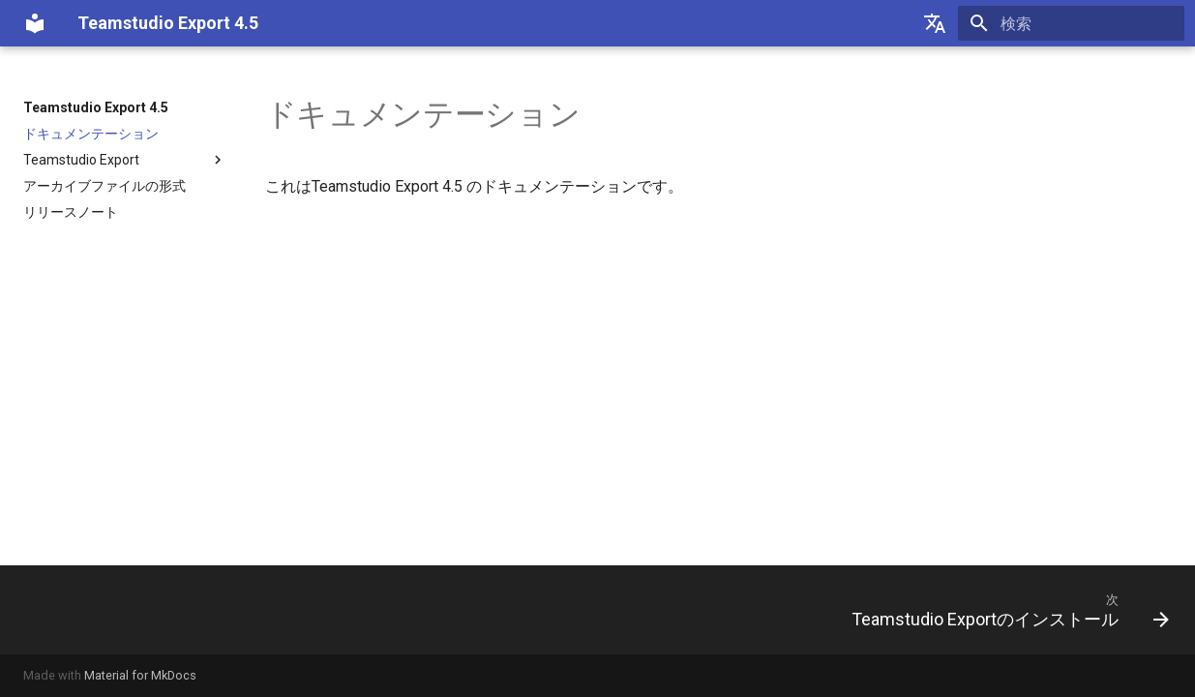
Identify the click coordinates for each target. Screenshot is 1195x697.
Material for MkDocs (140, 675)
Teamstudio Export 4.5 (95, 107)
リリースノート (70, 212)
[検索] (1071, 23)
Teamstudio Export (124, 159)
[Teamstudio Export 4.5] (34, 23)
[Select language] (934, 23)
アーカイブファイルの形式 (104, 186)
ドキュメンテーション (91, 133)
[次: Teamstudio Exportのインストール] (1003, 610)
